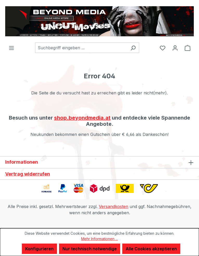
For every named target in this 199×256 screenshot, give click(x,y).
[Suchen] (133, 48)
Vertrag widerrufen (27, 174)
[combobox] (81, 48)
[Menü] (11, 48)
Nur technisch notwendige (89, 248)
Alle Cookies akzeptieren (151, 248)
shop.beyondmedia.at (82, 118)
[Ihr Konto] (175, 48)
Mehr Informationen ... (99, 239)
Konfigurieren (39, 248)
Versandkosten (113, 206)
